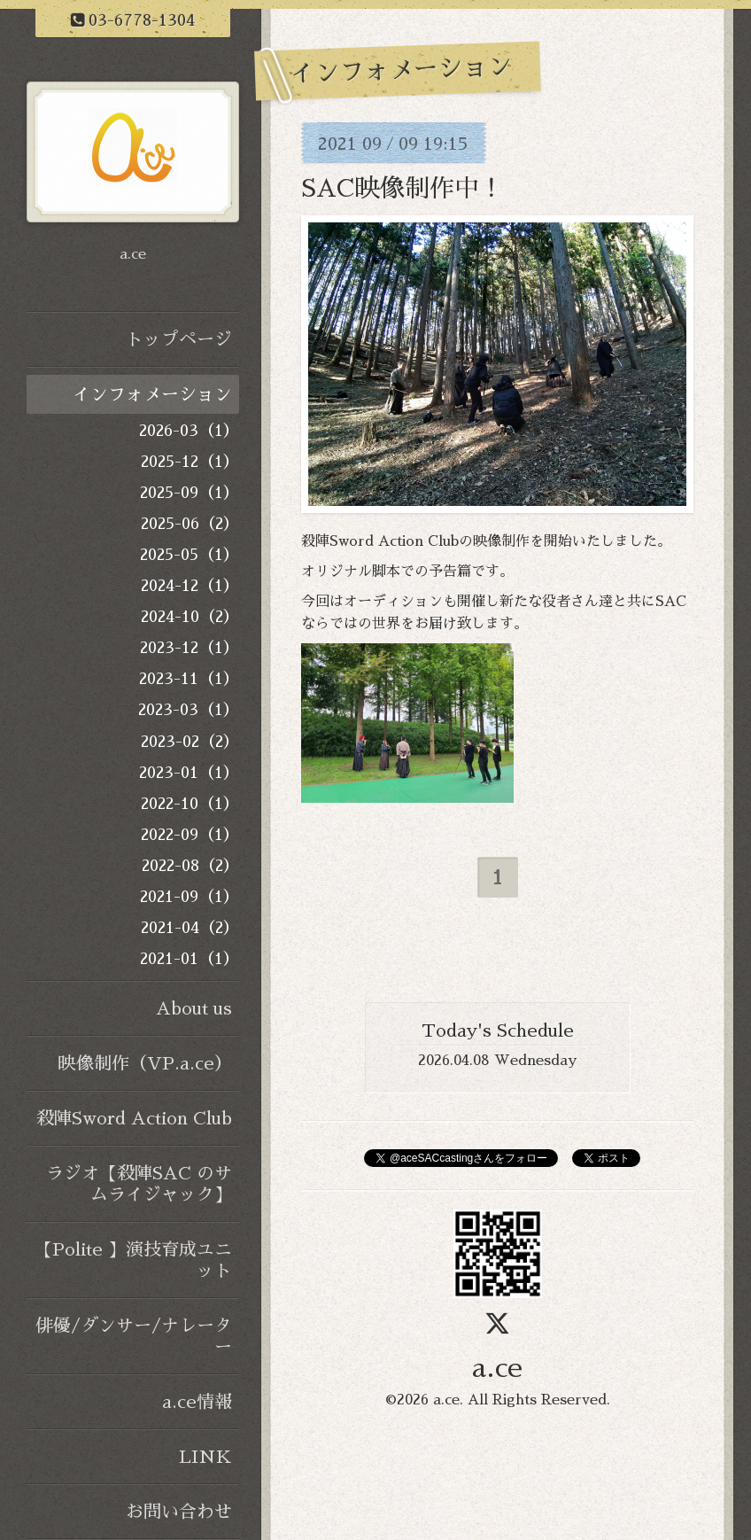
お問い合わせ (179, 1512)
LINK (205, 1457)
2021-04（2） (190, 928)
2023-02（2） (190, 742)
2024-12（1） (190, 586)
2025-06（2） (190, 524)
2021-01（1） (189, 959)
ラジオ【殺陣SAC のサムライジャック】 (139, 1183)
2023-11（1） (189, 679)
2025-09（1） (189, 493)
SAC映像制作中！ (402, 188)
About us (194, 1008)
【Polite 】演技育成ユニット (133, 1260)
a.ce (497, 1368)
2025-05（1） (189, 555)
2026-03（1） (189, 431)
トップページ (179, 339)
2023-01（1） (189, 773)
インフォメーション (152, 394)
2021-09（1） (189, 897)
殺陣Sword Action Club (134, 1118)
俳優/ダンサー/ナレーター (133, 1336)
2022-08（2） (190, 866)
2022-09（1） (190, 835)
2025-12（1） (190, 462)
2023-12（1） (189, 648)
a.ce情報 (197, 1402)
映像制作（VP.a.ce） (145, 1063)
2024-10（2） (190, 617)
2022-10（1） (190, 804)
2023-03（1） (188, 710)
